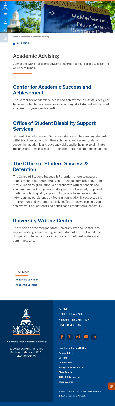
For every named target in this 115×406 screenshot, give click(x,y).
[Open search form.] (4, 34)
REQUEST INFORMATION (74, 319)
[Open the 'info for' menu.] (4, 26)
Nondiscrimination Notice (72, 348)
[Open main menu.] (4, 18)
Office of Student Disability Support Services (54, 126)
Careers (63, 357)
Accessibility (66, 353)
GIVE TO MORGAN (70, 325)
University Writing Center (43, 221)
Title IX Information (69, 377)
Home (15, 37)
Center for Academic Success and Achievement (52, 90)
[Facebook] (62, 337)
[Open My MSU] (4, 42)
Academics (25, 37)
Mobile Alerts (66, 382)
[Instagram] (78, 337)
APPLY (63, 308)
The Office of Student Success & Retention (50, 166)
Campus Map (65, 362)
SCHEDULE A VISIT (70, 314)
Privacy (62, 391)
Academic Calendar (26, 279)
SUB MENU (22, 43)
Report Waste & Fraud (91, 391)
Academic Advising (41, 37)
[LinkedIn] (94, 337)
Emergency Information (71, 367)
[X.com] (70, 337)
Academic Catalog (26, 284)
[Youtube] (86, 337)
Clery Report (65, 372)
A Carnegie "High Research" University (26, 341)
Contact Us (73, 391)
